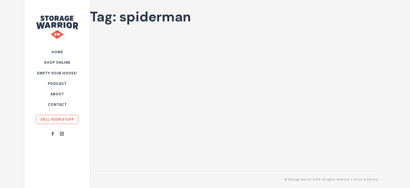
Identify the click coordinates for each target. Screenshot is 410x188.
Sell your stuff (57, 119)
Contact (57, 104)
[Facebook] (53, 134)
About (57, 94)
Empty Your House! (57, 73)
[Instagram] (62, 134)
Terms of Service (365, 179)
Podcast (57, 83)
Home (57, 52)
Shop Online (57, 62)
